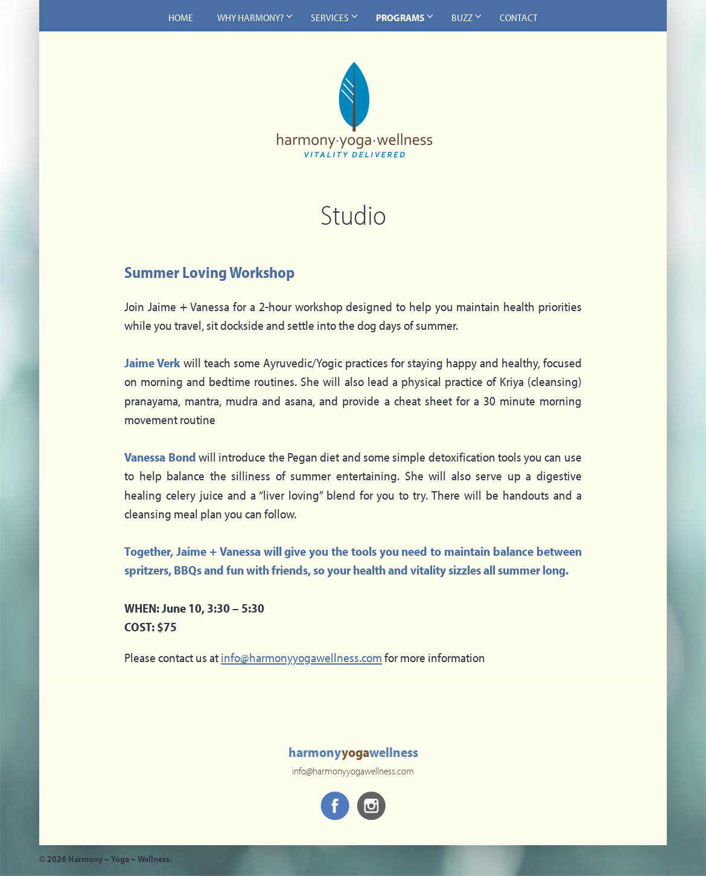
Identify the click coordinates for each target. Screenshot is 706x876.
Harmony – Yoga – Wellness (353, 118)
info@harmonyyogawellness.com (301, 658)
